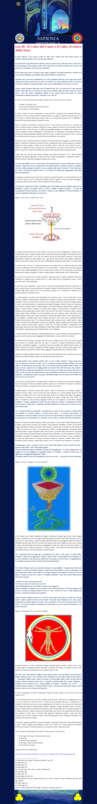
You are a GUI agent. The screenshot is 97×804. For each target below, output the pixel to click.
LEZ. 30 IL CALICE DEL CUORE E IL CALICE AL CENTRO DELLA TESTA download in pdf (45, 754)
